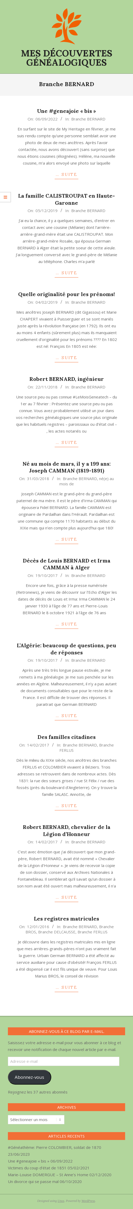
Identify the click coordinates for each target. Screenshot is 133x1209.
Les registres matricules (66, 918)
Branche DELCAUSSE (56, 931)
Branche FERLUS (93, 931)
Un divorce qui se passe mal (33, 1181)
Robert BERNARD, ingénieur (66, 379)
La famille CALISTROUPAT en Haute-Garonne (66, 199)
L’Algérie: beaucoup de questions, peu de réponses (66, 649)
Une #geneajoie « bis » (66, 111)
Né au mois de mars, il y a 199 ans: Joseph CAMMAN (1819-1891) (67, 467)
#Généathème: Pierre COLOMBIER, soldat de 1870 (54, 1147)
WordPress (88, 1201)
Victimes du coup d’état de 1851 (37, 1167)
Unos (61, 1201)
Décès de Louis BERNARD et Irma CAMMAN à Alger (66, 564)
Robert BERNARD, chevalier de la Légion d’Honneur (66, 830)
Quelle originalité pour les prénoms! (66, 294)
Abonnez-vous (29, 1077)
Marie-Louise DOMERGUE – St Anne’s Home (48, 1174)
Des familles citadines (67, 737)
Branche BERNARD (88, 119)
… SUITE (66, 174)
